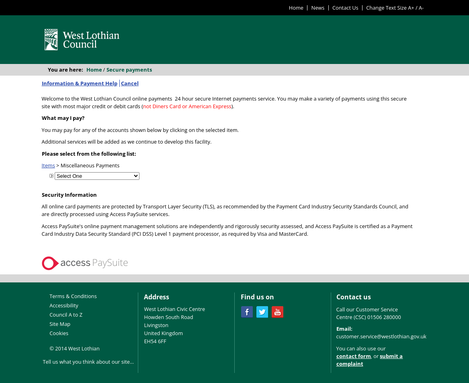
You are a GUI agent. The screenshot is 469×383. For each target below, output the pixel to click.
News (318, 7)
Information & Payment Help (79, 83)
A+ (411, 7)
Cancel (130, 83)
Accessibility (63, 305)
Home (296, 7)
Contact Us (345, 7)
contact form (353, 356)
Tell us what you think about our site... (88, 361)
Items (48, 165)
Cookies (58, 333)
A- (421, 7)
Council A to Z (65, 314)
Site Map (59, 323)
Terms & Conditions (72, 296)
